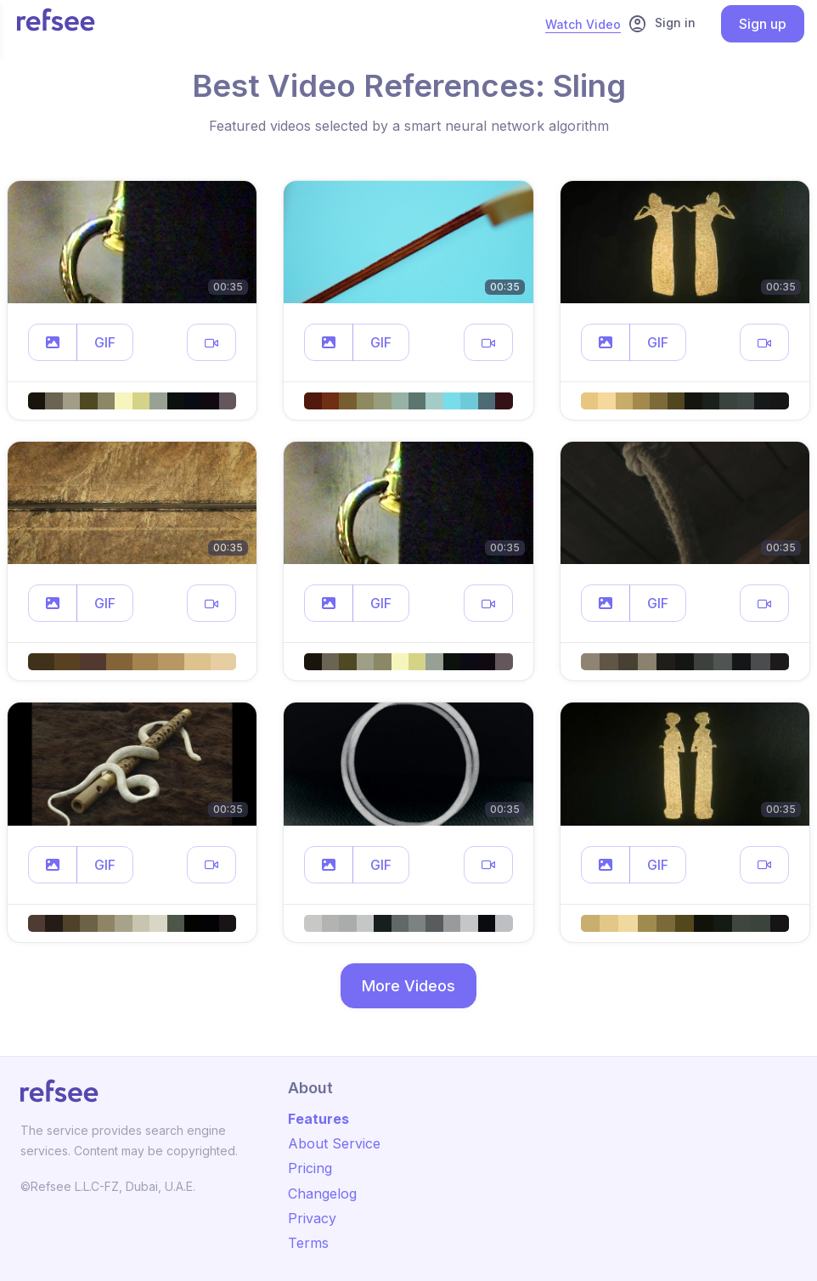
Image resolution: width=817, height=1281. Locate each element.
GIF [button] (105, 342)
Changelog (322, 1193)
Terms (308, 1242)
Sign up (762, 23)
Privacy (312, 1218)
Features (318, 1118)
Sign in (662, 24)
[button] (52, 342)
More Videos (408, 986)
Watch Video (583, 24)
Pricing (310, 1168)
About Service (334, 1143)
